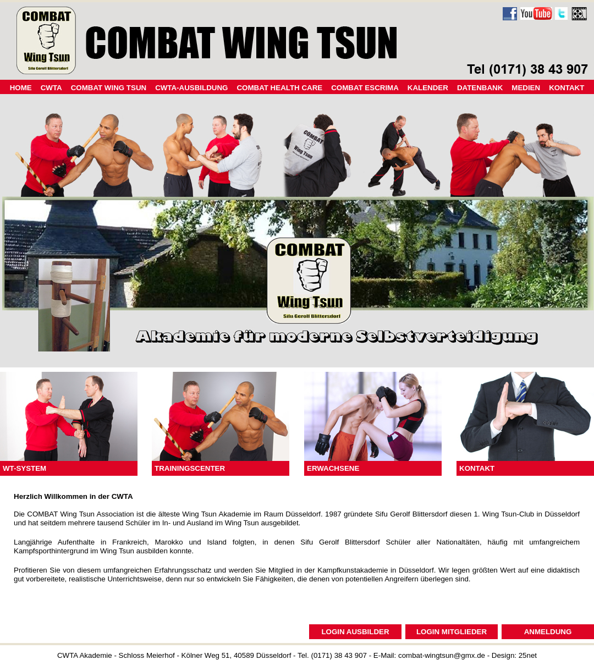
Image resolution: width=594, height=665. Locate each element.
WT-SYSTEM (24, 468)
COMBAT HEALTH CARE (279, 88)
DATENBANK (480, 88)
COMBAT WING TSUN (108, 88)
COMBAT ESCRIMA (365, 88)
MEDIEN (526, 88)
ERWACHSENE (333, 468)
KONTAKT (476, 468)
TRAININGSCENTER (190, 468)
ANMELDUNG (548, 632)
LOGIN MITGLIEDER (451, 632)
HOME (21, 88)
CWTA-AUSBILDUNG (191, 88)
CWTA (51, 88)
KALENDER (428, 88)
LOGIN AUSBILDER (355, 632)
